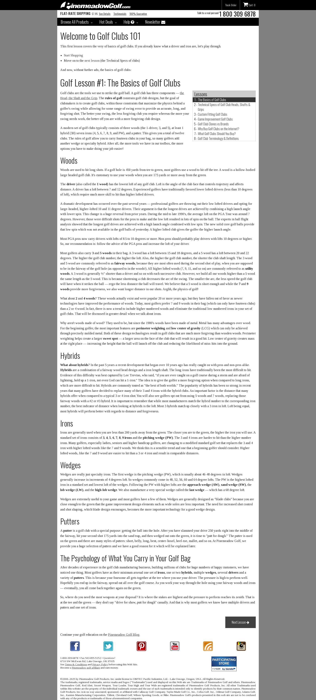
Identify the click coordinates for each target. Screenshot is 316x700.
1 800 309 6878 (237, 13)
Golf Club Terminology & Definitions (218, 138)
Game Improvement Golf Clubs (215, 119)
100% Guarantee (138, 14)
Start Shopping (73, 55)
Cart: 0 (249, 4)
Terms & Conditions (76, 664)
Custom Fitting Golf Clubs (212, 114)
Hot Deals (106, 22)
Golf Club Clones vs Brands (213, 124)
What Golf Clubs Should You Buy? (217, 133)
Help (129, 22)
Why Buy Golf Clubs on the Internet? (218, 128)
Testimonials (119, 14)
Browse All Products (75, 22)
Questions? (109, 657)
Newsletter (155, 22)
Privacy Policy (100, 664)
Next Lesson (240, 622)
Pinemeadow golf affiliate (86, 667)
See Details (104, 14)
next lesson (92, 60)
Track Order (230, 5)
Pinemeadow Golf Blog (123, 634)
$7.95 (79, 14)
